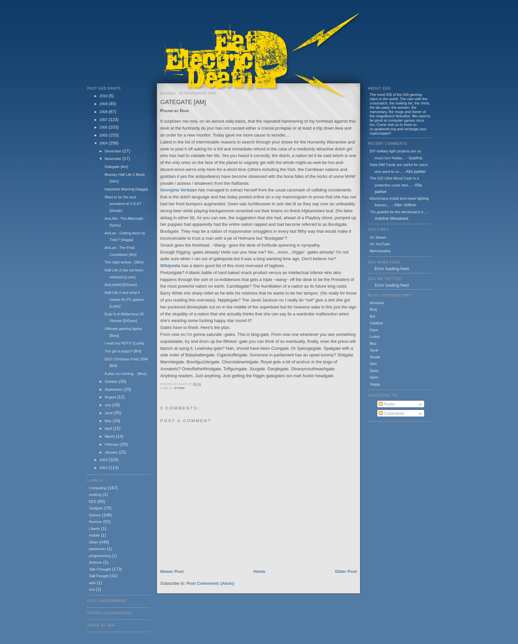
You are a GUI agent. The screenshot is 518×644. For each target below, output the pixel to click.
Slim (373, 364)
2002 (104, 468)
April (109, 428)
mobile (94, 535)
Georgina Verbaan (178, 189)
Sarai (374, 350)
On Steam (378, 237)
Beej (373, 309)
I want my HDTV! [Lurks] (124, 343)
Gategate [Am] (116, 167)
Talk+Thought (100, 569)
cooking (95, 495)
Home (259, 571)
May (109, 421)
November (114, 159)
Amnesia (377, 303)
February (112, 444)
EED (92, 501)
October (112, 381)
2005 (104, 135)
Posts (386, 404)
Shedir (375, 357)
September (114, 389)
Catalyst (376, 323)
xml (91, 589)
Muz (373, 343)
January (112, 452)
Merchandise (380, 251)
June (109, 413)
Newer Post (172, 571)
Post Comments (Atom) (210, 583)
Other (93, 542)
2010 (104, 96)
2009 (104, 104)
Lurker (375, 337)
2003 (104, 460)
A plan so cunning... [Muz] (125, 374)
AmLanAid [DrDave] (120, 285)
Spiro (374, 377)
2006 (104, 127)
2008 (104, 112)
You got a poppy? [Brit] (122, 351)
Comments (391, 413)
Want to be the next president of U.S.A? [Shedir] (122, 204)
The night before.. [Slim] (123, 262)
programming (99, 556)
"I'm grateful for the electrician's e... (398, 212)
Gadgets (96, 508)
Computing (97, 488)
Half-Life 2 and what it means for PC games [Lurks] (124, 299)
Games (95, 515)
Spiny (374, 371)
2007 (104, 120)
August (111, 397)
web (92, 583)
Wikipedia (170, 265)
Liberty (94, 529)
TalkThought (99, 576)
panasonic (97, 549)
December (114, 151)
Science (95, 562)
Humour (95, 522)
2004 (104, 143)
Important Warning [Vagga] (126, 189)
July (108, 405)
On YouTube (380, 244)
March (110, 436)
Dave (374, 330)
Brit (372, 316)
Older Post (346, 571)
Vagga (375, 384)
